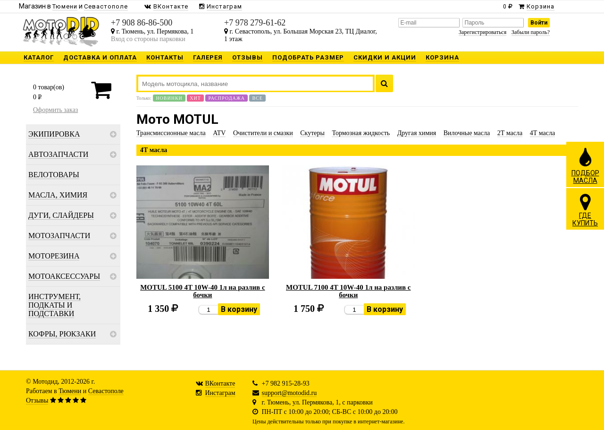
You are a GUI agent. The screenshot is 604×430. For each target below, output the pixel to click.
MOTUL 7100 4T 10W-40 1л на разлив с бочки (348, 291)
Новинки (169, 98)
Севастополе (106, 391)
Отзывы (37, 400)
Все (257, 98)
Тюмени (70, 391)
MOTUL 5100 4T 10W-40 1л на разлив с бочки (202, 291)
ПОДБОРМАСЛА (585, 165)
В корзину (239, 309)
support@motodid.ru (289, 392)
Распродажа (226, 98)
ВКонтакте (220, 383)
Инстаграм (220, 392)
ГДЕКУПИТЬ (585, 210)
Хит (195, 98)
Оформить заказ (55, 109)
